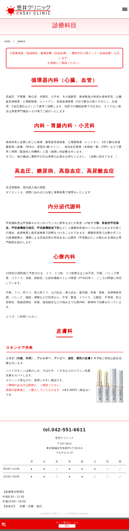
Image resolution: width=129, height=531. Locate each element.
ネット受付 (67, 522)
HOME (7, 41)
